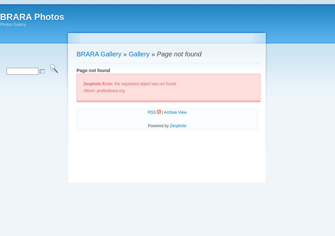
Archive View (175, 112)
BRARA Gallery (99, 54)
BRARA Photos (32, 17)
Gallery (139, 54)
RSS (154, 112)
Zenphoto (178, 126)
